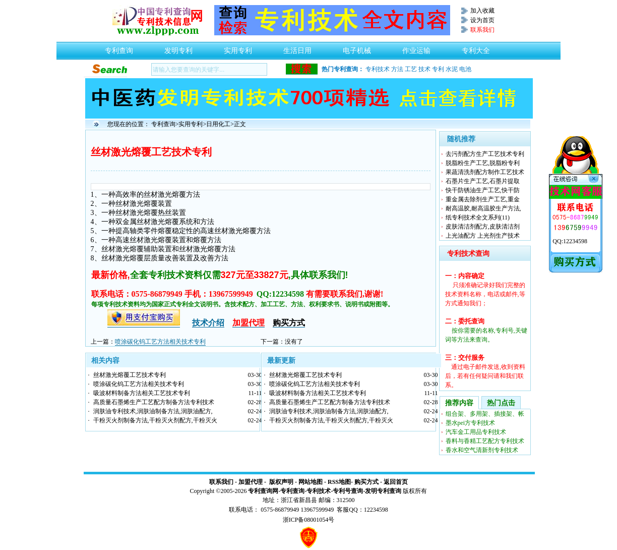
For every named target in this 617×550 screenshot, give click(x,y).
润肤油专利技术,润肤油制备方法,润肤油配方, (153, 411)
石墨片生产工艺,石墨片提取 (483, 181)
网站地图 (310, 481)
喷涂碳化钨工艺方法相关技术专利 (160, 341)
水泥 (452, 69)
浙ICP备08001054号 (309, 519)
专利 (438, 69)
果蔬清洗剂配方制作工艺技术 (485, 172)
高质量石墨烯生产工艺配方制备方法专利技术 (153, 402)
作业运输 (416, 48)
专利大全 (476, 48)
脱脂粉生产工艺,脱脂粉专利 (483, 163)
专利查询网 (263, 490)
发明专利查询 (383, 490)
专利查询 (119, 48)
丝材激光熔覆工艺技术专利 (129, 374)
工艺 (411, 69)
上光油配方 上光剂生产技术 (483, 235)
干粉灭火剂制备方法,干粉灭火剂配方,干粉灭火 (155, 420)
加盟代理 (250, 481)
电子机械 (357, 48)
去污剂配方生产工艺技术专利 (485, 153)
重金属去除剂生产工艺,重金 (483, 199)
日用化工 (218, 124)
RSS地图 (339, 481)
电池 (465, 69)
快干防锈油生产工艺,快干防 (483, 190)
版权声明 (281, 481)
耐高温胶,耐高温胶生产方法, (483, 208)
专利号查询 (348, 490)
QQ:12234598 (569, 241)
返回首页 (396, 481)
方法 (397, 69)
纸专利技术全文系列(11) (478, 217)
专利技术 (377, 69)
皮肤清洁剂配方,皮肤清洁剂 (483, 226)
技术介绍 (208, 322)
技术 (424, 69)
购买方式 (366, 481)
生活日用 (297, 48)
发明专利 (178, 48)
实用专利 (238, 48)
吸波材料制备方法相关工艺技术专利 (141, 393)
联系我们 (221, 481)
